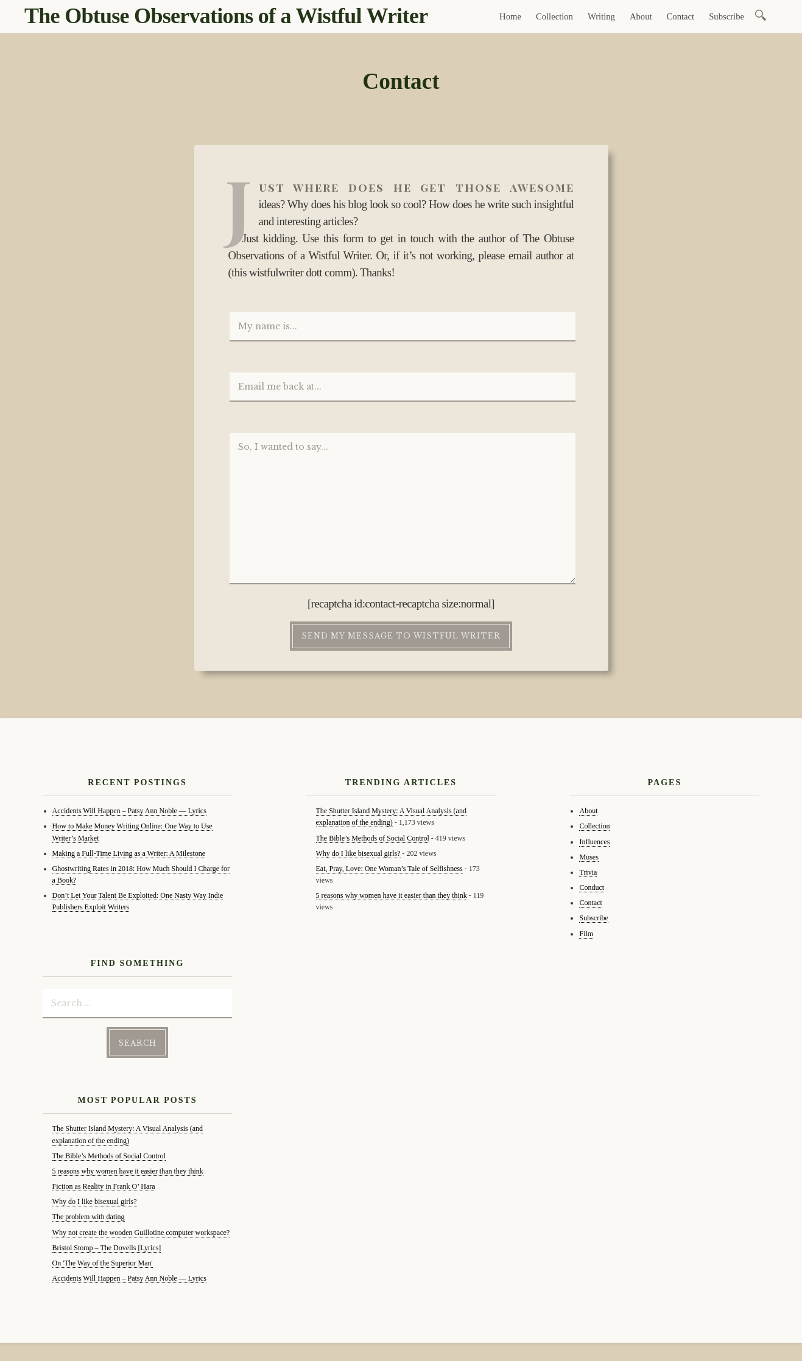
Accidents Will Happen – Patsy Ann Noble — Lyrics (129, 810)
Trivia (588, 872)
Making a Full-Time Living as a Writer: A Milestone (129, 853)
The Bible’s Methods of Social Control (109, 1156)
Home (510, 16)
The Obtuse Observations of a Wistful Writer (225, 16)
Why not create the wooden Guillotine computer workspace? (141, 1232)
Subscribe (726, 16)
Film (586, 933)
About (641, 16)
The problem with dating (88, 1216)
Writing (601, 16)
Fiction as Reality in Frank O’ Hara (103, 1186)
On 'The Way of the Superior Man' (102, 1263)
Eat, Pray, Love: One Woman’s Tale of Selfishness (389, 868)
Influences (594, 842)
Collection (554, 16)
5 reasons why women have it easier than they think (127, 1171)
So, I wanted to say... (402, 509)
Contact (681, 16)
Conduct (591, 887)
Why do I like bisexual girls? (94, 1201)
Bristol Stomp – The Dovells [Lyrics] (106, 1248)
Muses (588, 857)
